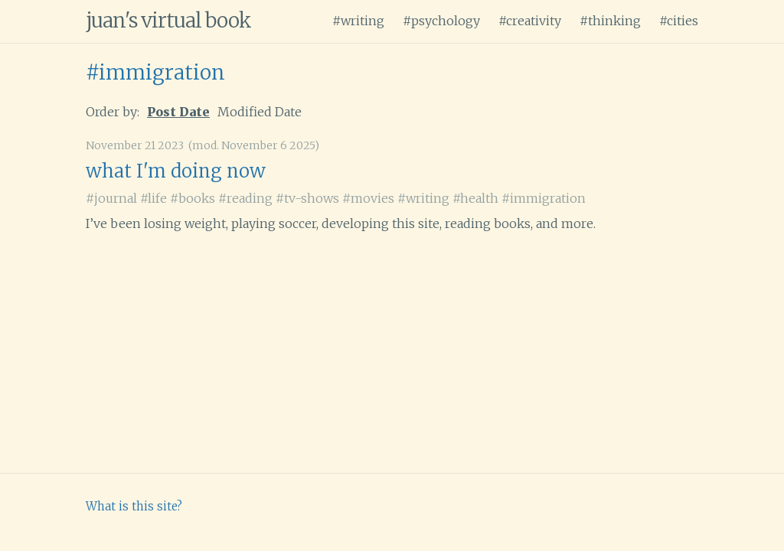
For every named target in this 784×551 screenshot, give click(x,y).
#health (475, 198)
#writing (358, 20)
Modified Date (259, 111)
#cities (678, 20)
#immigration (155, 72)
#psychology (441, 20)
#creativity (529, 20)
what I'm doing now (176, 171)
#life (153, 198)
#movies (368, 198)
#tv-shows (307, 198)
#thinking (610, 20)
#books (192, 198)
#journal (111, 198)
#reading (245, 198)
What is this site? (134, 506)
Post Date (178, 111)
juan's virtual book (168, 20)
